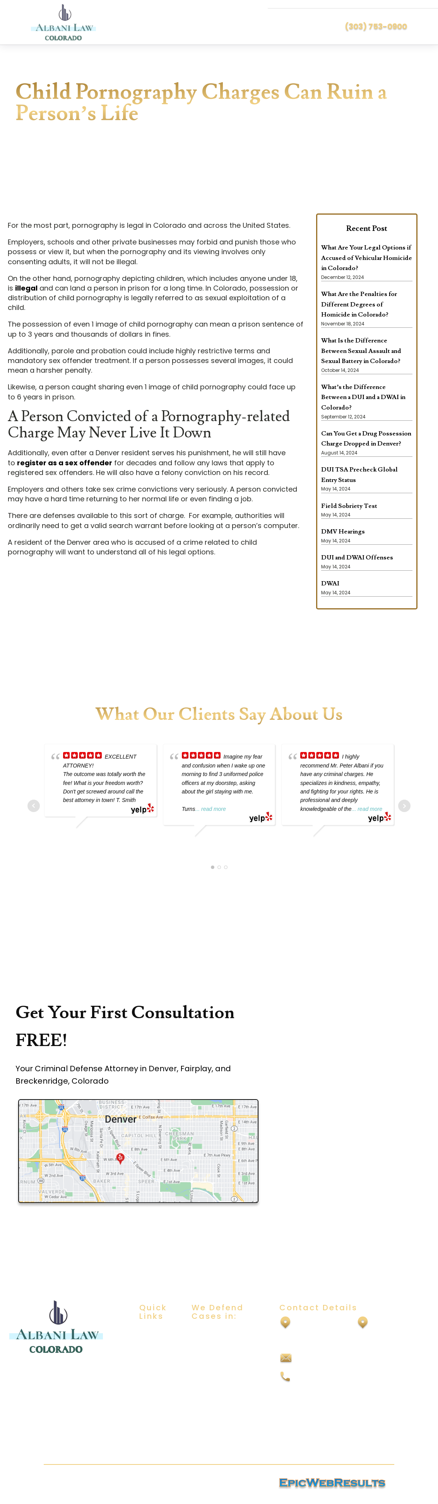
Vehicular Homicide (221, 1439)
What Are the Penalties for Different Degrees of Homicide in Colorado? (359, 304)
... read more (210, 809)
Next (404, 806)
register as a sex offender (64, 463)
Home (148, 1332)
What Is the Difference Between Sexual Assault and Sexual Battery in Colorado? (361, 351)
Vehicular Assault (218, 1424)
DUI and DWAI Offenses (357, 557)
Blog (145, 1384)
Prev (33, 806)
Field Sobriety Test (349, 506)
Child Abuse (210, 1363)
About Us (152, 1348)
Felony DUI (207, 1409)
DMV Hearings (343, 531)
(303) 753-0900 (376, 26)
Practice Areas (152, 1366)
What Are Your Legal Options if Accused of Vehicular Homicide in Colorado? (366, 258)
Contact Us (156, 1399)
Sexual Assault (213, 1348)
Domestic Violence (220, 1378)
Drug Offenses (214, 1393)
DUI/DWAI (206, 1332)
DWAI (330, 583)
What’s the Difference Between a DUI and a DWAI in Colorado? (363, 397)
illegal (26, 288)
